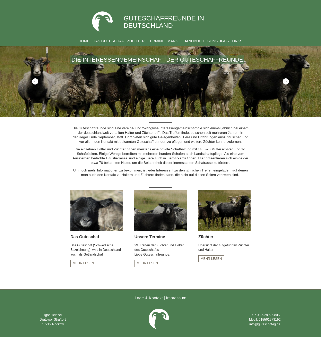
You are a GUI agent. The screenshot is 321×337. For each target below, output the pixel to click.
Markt (173, 41)
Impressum (176, 298)
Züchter (136, 41)
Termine (156, 41)
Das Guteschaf (108, 41)
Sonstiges (218, 41)
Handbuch (193, 41)
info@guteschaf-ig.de (264, 324)
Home (83, 41)
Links (237, 41)
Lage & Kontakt (149, 298)
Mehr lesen (83, 263)
